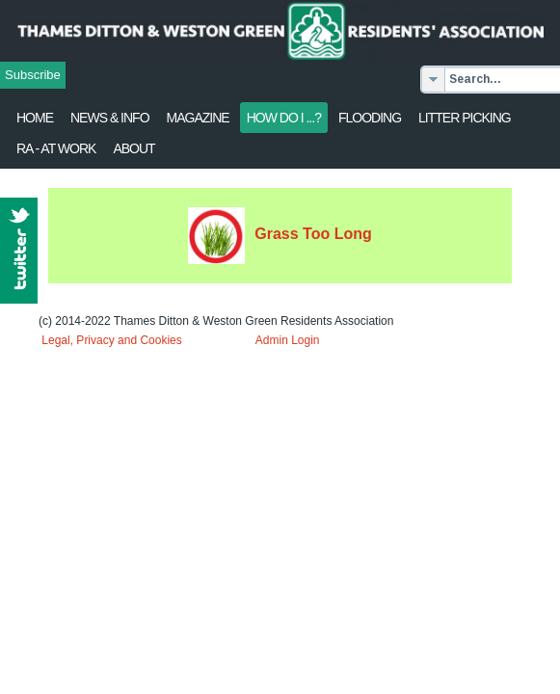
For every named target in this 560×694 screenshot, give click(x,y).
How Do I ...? (284, 117)
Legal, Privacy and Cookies (111, 340)
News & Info (109, 117)
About (133, 148)
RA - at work (55, 148)
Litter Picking (464, 117)
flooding (369, 117)
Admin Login (287, 340)
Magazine (198, 117)
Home (34, 117)
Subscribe (33, 74)
